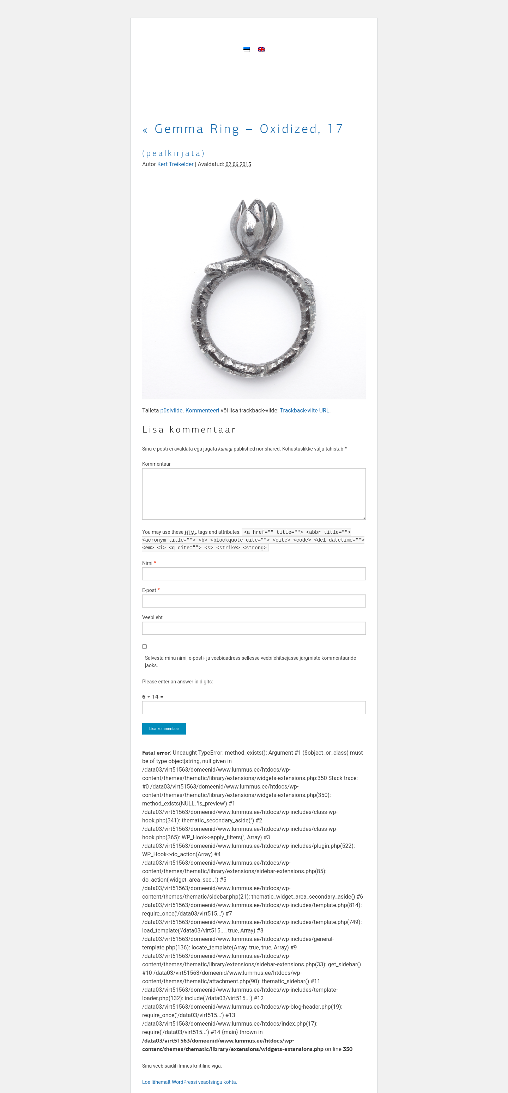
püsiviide (172, 410)
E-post (149, 590)
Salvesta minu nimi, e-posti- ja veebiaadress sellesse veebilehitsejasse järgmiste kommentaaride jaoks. (250, 661)
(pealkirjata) (174, 153)
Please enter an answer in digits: (177, 681)
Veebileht (152, 617)
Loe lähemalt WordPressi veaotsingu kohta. (189, 1082)
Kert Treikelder (175, 164)
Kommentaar (156, 464)
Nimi (147, 563)
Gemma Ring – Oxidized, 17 (243, 129)
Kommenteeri (202, 410)
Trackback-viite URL (304, 410)
